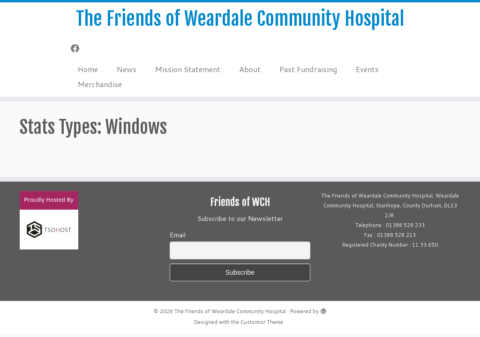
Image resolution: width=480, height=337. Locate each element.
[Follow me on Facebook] (78, 48)
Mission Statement (187, 69)
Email (178, 235)
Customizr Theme (261, 322)
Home (88, 69)
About (250, 69)
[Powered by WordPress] (323, 309)
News (126, 69)
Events (367, 69)
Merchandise (100, 84)
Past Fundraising (308, 69)
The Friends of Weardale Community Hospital (240, 18)
